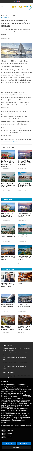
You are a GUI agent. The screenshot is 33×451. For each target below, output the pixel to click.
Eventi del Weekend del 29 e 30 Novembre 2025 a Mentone (25, 185)
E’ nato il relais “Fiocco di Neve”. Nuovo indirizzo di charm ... (24, 327)
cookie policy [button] (26, 395)
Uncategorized (5, 17)
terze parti (28, 396)
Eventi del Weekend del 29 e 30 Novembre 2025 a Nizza (8, 185)
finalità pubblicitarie (6, 407)
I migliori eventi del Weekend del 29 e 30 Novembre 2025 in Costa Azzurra (7, 163)
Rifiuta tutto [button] (8, 443)
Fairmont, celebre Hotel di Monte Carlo (24, 305)
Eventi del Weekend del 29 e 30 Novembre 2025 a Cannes (8, 258)
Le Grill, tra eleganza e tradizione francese (8, 305)
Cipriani (20, 283)
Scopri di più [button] (16, 447)
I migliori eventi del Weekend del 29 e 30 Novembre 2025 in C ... (7, 215)
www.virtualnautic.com (10, 142)
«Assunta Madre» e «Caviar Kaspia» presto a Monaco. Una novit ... (8, 284)
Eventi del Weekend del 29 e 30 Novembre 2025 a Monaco (25, 162)
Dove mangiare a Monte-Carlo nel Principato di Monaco (7, 327)
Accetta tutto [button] (24, 443)
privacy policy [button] (17, 388)
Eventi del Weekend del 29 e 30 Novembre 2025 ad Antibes (24, 258)
